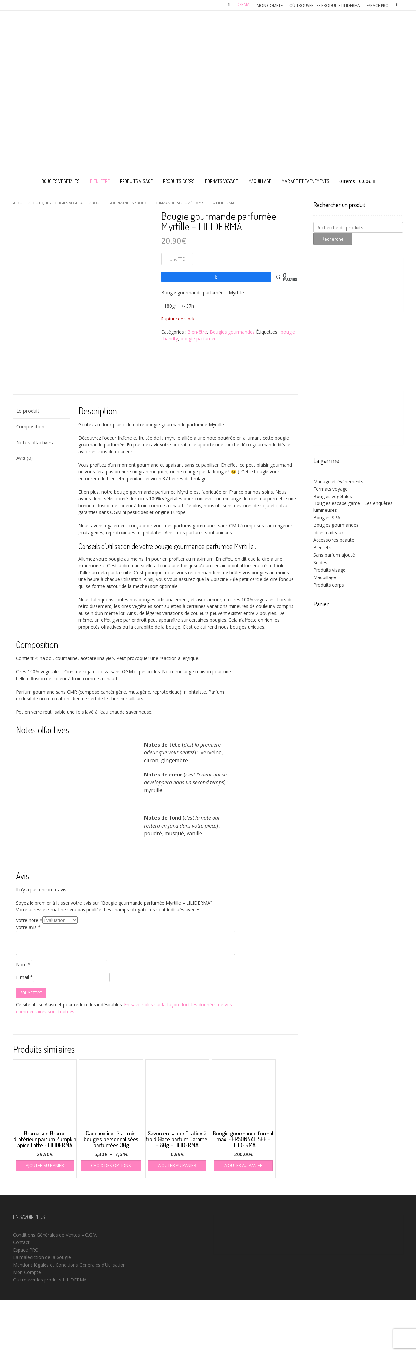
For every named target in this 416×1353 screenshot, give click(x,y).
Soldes (320, 562)
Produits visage (136, 181)
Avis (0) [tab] (24, 511)
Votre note (29, 973)
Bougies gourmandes (113, 202)
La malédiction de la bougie (42, 1310)
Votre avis (28, 980)
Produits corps (179, 181)
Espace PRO (378, 5)
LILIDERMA (240, 4)
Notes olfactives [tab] (34, 495)
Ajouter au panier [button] (45, 1218)
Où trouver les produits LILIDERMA (324, 5)
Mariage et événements (305, 181)
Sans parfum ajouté (334, 555)
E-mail (24, 1030)
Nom (23, 1018)
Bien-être (100, 181)
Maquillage (259, 181)
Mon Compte (270, 5)
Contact (21, 1295)
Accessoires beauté (333, 540)
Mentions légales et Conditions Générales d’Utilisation (69, 1318)
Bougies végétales (60, 181)
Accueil (20, 202)
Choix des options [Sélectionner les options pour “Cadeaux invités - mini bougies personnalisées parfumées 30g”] (111, 1218)
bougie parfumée (199, 339)
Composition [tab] (30, 479)
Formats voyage (221, 181)
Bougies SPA (326, 517)
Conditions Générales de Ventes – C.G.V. (55, 1288)
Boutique (40, 202)
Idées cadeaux (328, 532)
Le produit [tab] (27, 463)
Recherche (333, 239)
